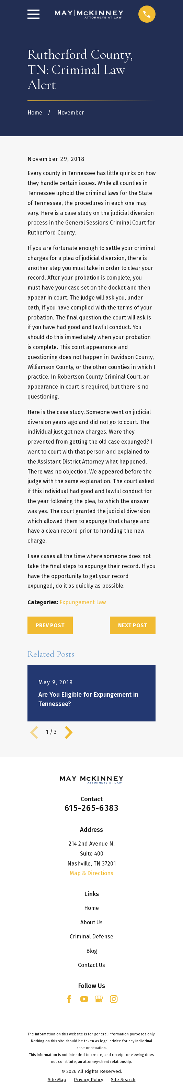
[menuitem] (57, 1080)
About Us (91, 922)
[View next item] (68, 732)
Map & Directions (91, 873)
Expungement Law (82, 602)
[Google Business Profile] (99, 999)
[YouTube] (84, 999)
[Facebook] (69, 999)
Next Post (132, 625)
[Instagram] (113, 999)
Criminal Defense (91, 936)
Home (91, 908)
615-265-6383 (91, 808)
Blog (91, 951)
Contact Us (91, 965)
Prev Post (50, 625)
